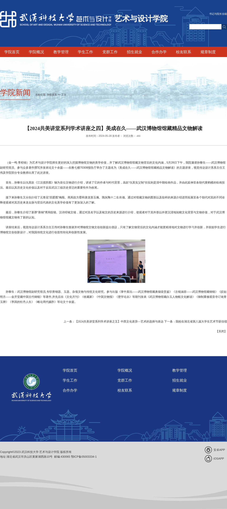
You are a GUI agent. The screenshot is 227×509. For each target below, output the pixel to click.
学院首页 (12, 52)
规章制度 (208, 52)
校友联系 (183, 52)
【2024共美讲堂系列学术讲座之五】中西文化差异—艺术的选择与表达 (119, 321)
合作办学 (159, 52)
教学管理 (61, 52)
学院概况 (36, 52)
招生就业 (134, 52)
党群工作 (110, 52)
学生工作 (85, 52)
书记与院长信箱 (218, 14)
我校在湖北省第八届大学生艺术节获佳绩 (201, 321)
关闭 (221, 331)
